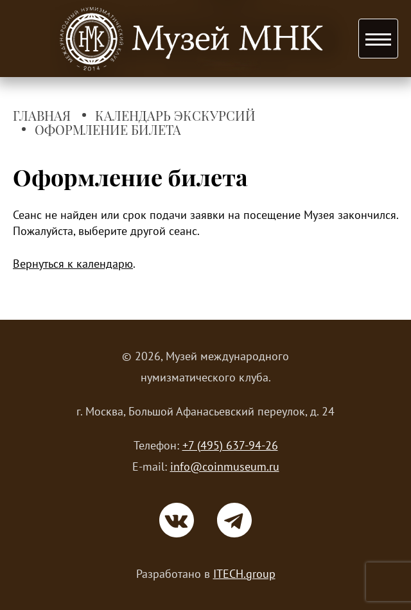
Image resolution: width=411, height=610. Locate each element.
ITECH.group (244, 573)
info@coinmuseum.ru (224, 466)
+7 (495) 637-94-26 (230, 445)
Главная (42, 116)
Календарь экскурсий (175, 116)
